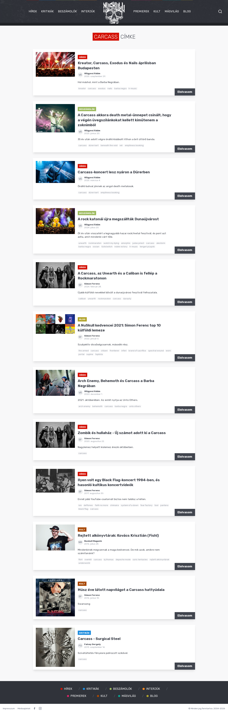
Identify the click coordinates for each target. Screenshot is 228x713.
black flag (83, 509)
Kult (156, 11)
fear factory (146, 505)
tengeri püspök (147, 246)
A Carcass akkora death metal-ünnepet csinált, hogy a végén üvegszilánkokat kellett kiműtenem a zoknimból (124, 120)
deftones (88, 505)
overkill (88, 559)
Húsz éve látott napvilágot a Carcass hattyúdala (121, 590)
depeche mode (123, 559)
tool (156, 505)
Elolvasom (184, 92)
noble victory (120, 246)
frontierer (114, 350)
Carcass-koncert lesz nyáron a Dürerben (114, 172)
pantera (164, 505)
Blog (187, 11)
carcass (92, 88)
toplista (99, 354)
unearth (82, 243)
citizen (104, 350)
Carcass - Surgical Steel (99, 639)
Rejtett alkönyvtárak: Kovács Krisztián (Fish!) (118, 535)
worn (168, 350)
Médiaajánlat (24, 708)
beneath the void (109, 145)
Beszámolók (67, 11)
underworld (84, 563)
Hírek (33, 11)
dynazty (127, 298)
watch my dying (111, 243)
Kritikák (47, 11)
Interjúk (88, 11)
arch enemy (84, 406)
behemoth (97, 406)
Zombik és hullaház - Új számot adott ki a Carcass (122, 433)
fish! (80, 559)
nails (110, 88)
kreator (82, 88)
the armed (84, 350)
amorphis (125, 243)
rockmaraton (95, 243)
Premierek (141, 11)
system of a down (129, 505)
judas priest (138, 243)
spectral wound (156, 350)
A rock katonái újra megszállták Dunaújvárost (118, 219)
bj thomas (109, 559)
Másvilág (172, 11)
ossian (96, 246)
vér (121, 145)
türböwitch (106, 246)
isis (80, 505)
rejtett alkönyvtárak (159, 559)
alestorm (160, 243)
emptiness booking (134, 145)
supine (89, 354)
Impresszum (9, 708)
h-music (133, 88)
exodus (101, 88)
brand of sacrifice (137, 350)
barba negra (120, 88)
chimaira (114, 505)
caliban (82, 298)
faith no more (101, 505)
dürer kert (93, 145)
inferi (124, 350)
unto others (135, 406)
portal (81, 354)
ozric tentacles (140, 559)
